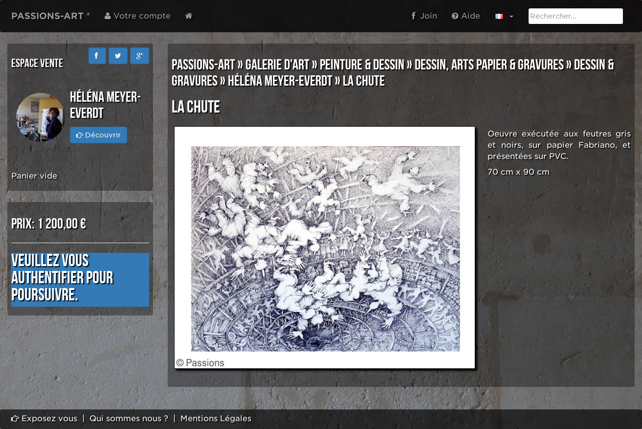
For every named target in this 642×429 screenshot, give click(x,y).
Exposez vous (44, 418)
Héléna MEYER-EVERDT (280, 81)
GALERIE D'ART (277, 65)
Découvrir (98, 135)
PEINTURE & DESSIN (362, 65)
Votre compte (138, 16)
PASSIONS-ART (203, 65)
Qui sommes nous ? (128, 418)
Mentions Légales (215, 418)
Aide (466, 16)
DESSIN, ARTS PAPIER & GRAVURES (489, 65)
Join (424, 16)
